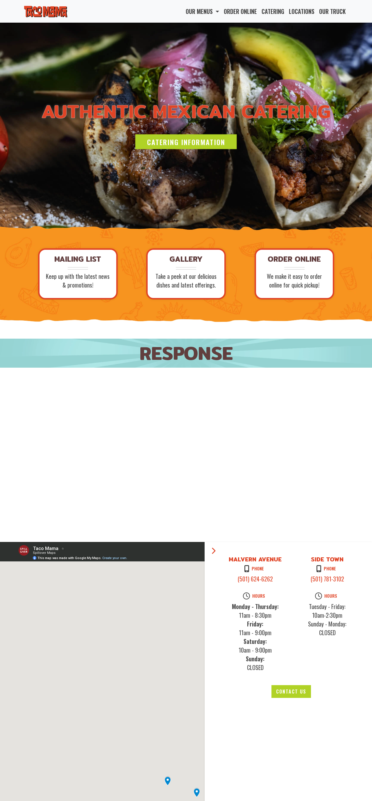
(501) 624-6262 (255, 578)
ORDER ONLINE (240, 11)
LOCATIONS (301, 11)
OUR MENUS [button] (200, 11)
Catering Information (186, 142)
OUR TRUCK (332, 11)
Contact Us (291, 691)
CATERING (273, 11)
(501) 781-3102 (327, 578)
